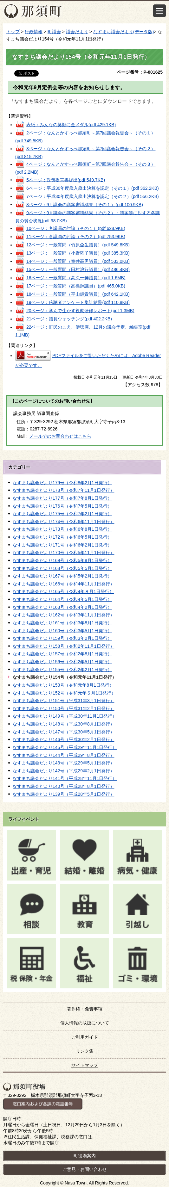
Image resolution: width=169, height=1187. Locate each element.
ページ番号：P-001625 (140, 72)
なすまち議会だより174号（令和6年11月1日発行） (63, 521)
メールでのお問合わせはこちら (60, 436)
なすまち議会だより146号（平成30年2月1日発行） (63, 739)
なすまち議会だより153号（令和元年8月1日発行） (63, 685)
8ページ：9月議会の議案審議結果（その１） (84, 204)
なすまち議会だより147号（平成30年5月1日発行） (63, 731)
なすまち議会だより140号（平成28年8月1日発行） (63, 786)
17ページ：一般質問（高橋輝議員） (75, 285)
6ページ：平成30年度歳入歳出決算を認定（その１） (92, 187)
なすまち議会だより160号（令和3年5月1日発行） (62, 630)
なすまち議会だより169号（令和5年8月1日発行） (62, 560)
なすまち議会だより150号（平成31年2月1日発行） (63, 708)
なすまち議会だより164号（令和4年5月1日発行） (62, 599)
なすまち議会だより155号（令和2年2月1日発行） (62, 669)
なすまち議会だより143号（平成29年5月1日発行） (63, 762)
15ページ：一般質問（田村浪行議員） (78, 269)
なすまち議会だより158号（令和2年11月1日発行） (63, 646)
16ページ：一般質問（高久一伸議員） (76, 277)
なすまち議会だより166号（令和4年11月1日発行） (63, 583)
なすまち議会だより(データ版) (123, 31)
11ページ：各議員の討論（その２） (75, 236)
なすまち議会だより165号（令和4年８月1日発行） (63, 591)
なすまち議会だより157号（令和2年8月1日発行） (62, 653)
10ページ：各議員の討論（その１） (75, 228)
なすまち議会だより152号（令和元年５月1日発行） (64, 693)
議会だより (77, 31)
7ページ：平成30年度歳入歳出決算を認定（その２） (92, 196)
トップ (13, 31)
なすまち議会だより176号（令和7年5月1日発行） (62, 506)
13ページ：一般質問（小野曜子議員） (78, 253)
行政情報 (33, 31)
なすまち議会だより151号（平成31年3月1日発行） (63, 700)
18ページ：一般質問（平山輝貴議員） (78, 294)
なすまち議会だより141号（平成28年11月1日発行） (65, 778)
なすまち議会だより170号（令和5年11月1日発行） (63, 552)
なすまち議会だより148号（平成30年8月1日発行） (63, 723)
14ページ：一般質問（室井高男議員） (78, 261)
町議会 (54, 31)
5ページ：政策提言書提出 (65, 179)
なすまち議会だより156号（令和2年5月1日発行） (62, 661)
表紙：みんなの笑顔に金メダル (71, 124)
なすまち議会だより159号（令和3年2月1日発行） (62, 638)
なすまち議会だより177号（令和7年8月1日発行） (62, 498)
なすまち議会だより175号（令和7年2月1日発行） (62, 513)
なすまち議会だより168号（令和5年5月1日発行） (62, 568)
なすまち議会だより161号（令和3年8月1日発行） (62, 622)
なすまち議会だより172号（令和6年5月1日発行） (62, 537)
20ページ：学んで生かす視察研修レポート (80, 310)
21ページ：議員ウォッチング (69, 318)
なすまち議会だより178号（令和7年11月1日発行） (63, 490)
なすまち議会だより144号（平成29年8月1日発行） (63, 755)
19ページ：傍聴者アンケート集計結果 (78, 302)
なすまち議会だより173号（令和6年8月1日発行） (62, 529)
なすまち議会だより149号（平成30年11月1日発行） (65, 716)
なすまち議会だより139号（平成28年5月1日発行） (63, 794)
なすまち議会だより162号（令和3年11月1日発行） (63, 614)
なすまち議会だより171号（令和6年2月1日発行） (62, 544)
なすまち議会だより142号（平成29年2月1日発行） (63, 770)
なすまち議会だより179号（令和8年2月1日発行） (62, 482)
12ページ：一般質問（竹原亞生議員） (78, 244)
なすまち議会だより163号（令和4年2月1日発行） (62, 607)
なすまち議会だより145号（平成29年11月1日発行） (65, 747)
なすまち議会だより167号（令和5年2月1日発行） (62, 575)
